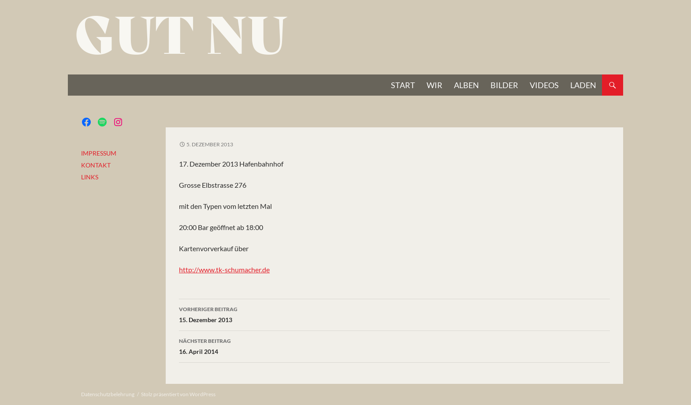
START (403, 85)
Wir (434, 85)
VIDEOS (544, 85)
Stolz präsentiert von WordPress (178, 394)
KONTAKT (96, 165)
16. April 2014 (394, 345)
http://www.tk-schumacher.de (224, 269)
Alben (466, 85)
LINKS (89, 177)
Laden (583, 85)
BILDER (504, 85)
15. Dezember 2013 (394, 313)
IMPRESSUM (98, 153)
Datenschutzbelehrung (107, 394)
